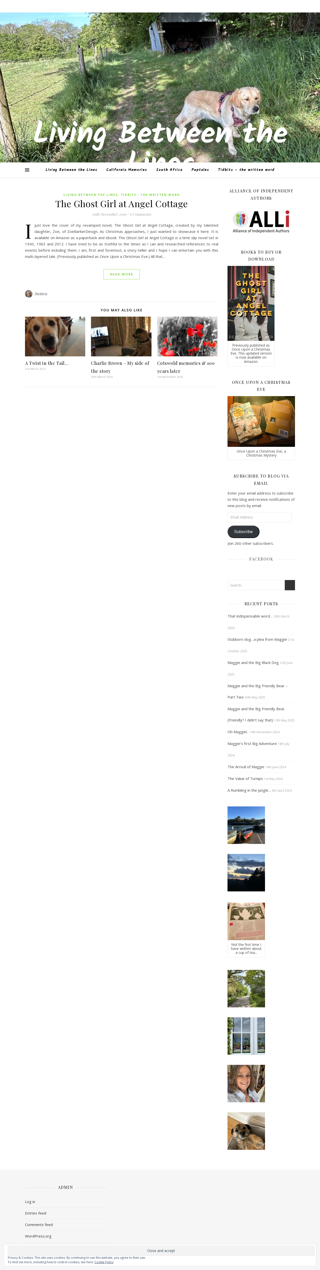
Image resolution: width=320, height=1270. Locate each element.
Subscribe (243, 531)
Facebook (261, 559)
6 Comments (140, 214)
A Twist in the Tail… (46, 363)
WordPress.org (38, 1236)
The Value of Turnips (245, 778)
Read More (121, 274)
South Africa (169, 170)
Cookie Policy (104, 1262)
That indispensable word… (250, 616)
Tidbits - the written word (150, 195)
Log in (30, 1201)
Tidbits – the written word (246, 170)
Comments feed (39, 1224)
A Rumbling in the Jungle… (249, 790)
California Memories (126, 170)
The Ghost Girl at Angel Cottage (121, 203)
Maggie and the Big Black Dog (253, 662)
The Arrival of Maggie (246, 766)
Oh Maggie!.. (238, 731)
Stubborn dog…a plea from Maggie (257, 639)
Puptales (200, 170)
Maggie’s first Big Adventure (252, 743)
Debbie (40, 293)
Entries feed (35, 1213)
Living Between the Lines (160, 150)
